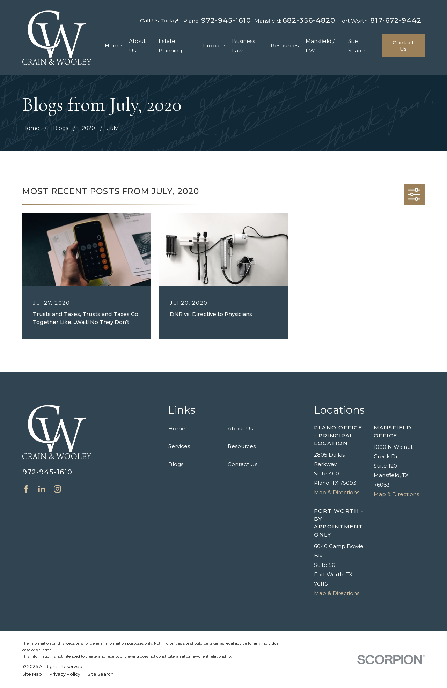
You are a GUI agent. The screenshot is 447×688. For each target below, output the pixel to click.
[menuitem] (32, 675)
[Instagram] (57, 489)
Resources (242, 446)
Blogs (175, 464)
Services (179, 446)
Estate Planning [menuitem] (170, 46)
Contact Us (403, 45)
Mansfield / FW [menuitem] (320, 46)
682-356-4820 (309, 20)
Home (176, 428)
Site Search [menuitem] (357, 46)
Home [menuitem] (113, 45)
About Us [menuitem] (137, 46)
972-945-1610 (226, 20)
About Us (240, 428)
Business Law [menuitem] (243, 46)
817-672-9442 (396, 20)
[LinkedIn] (41, 489)
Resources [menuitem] (285, 45)
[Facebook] (26, 489)
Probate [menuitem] (214, 45)
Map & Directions (336, 492)
